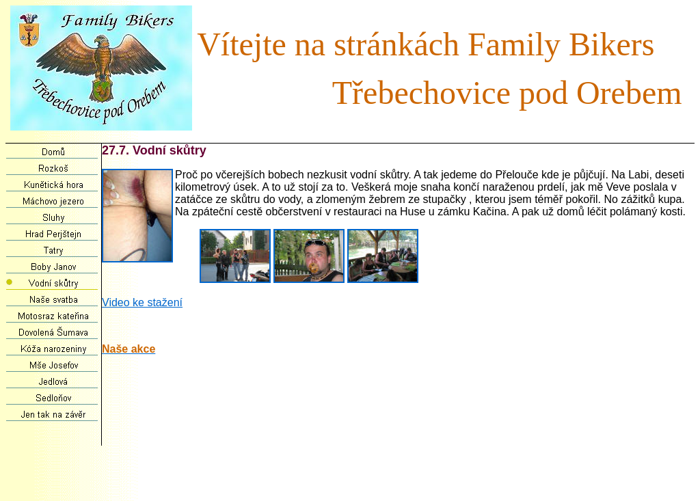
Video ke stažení (142, 302)
